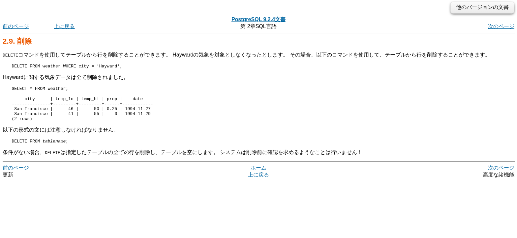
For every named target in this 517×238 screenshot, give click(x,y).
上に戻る (64, 26)
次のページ (501, 26)
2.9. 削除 (17, 41)
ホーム (258, 175)
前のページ (16, 26)
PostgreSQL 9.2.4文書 (258, 19)
